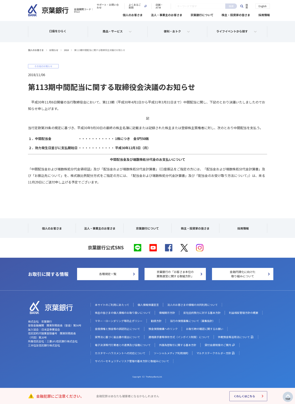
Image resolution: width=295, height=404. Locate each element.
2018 (66, 49)
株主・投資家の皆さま (236, 14)
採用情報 (264, 14)
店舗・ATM (225, 6)
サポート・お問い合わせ (167, 6)
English (263, 6)
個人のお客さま (133, 14)
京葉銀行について (202, 14)
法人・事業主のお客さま (166, 14)
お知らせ (53, 49)
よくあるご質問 (199, 6)
